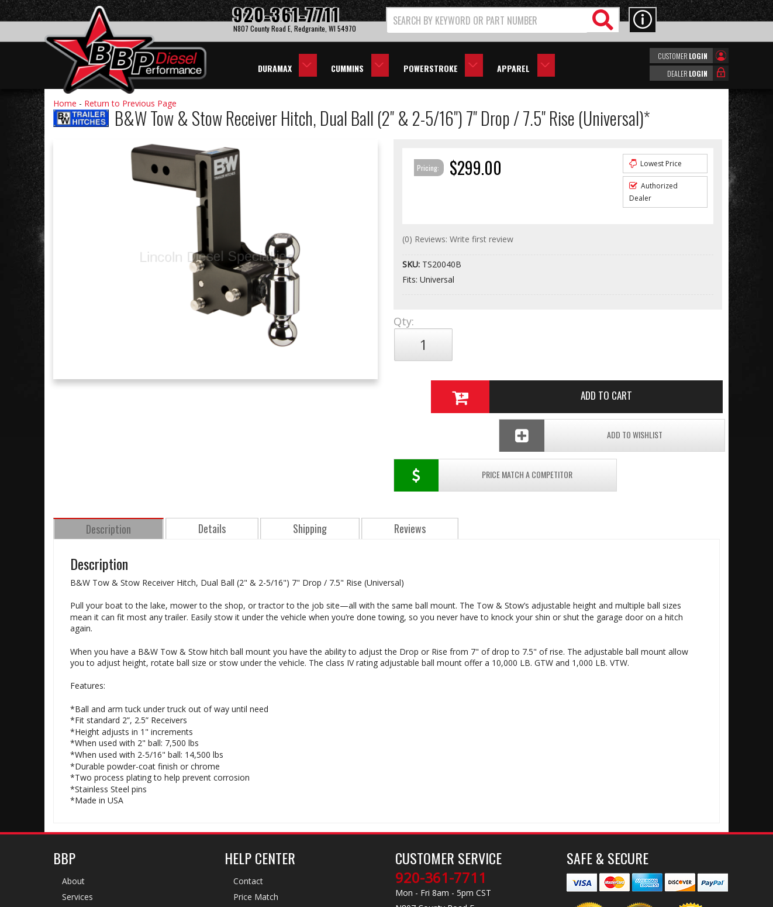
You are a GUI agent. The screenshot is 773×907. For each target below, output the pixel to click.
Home (65, 103)
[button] (503, 20)
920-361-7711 (440, 786)
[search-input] (487, 20)
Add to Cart (553, 344)
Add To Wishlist (631, 383)
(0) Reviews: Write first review (457, 239)
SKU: (412, 264)
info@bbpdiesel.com (430, 841)
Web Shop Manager (491, 897)
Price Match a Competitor (461, 383)
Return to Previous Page (130, 103)
